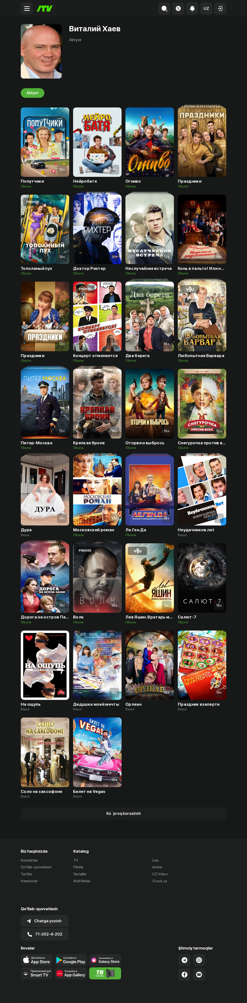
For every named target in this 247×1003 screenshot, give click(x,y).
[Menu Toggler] (27, 8)
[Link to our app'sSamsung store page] (105, 943)
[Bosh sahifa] (45, 9)
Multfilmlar (81, 881)
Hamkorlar (29, 881)
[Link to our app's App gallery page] (71, 956)
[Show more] (123, 813)
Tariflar (26, 874)
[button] (206, 8)
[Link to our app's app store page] (37, 943)
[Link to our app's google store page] (71, 943)
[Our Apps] (37, 956)
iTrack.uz (159, 881)
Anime (157, 867)
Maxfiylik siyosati (212, 994)
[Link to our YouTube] (199, 958)
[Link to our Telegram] (184, 943)
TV (75, 860)
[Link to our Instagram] (199, 943)
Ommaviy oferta (179, 994)
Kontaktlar (29, 860)
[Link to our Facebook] (184, 958)
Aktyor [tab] (32, 93)
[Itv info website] (105, 956)
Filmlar (78, 867)
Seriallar (80, 874)
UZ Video (160, 874)
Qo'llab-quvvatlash (36, 867)
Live (155, 860)
